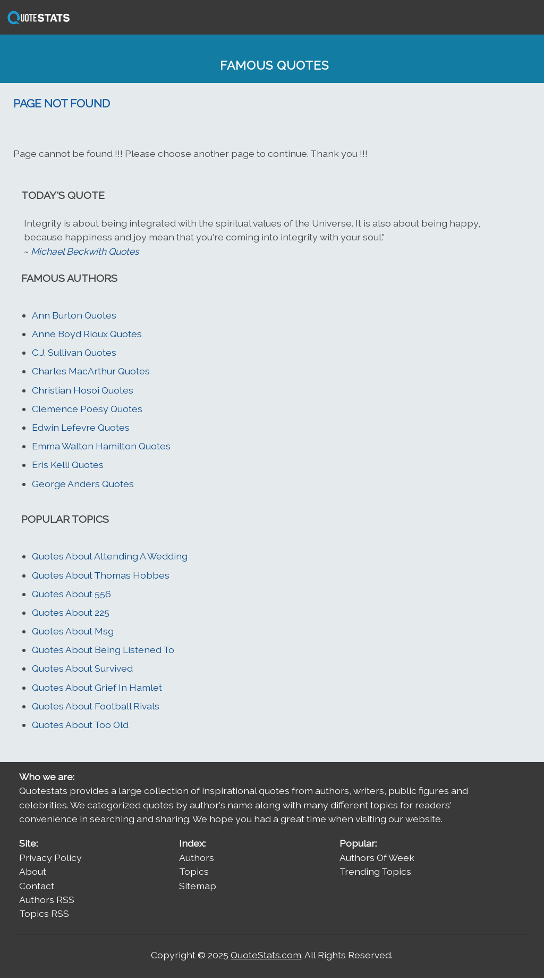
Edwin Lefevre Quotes (81, 427)
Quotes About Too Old (80, 724)
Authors (196, 857)
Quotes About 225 (70, 612)
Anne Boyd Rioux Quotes (87, 333)
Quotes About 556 (71, 593)
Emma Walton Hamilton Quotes (101, 446)
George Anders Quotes (83, 483)
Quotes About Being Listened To (103, 649)
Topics (194, 871)
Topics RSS (44, 913)
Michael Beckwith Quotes (85, 251)
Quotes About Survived (82, 668)
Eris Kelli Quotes (68, 464)
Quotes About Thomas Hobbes (100, 575)
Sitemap (197, 885)
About (32, 871)
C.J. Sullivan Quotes (74, 352)
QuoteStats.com (266, 954)
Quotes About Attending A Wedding (110, 556)
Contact (36, 885)
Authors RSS (46, 899)
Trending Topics (375, 871)
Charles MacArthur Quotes (91, 371)
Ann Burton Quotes (74, 315)
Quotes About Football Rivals (95, 706)
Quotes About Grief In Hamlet (97, 687)
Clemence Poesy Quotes (87, 408)
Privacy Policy (50, 857)
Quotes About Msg (73, 631)
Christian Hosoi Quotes (82, 390)
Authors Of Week (376, 857)
